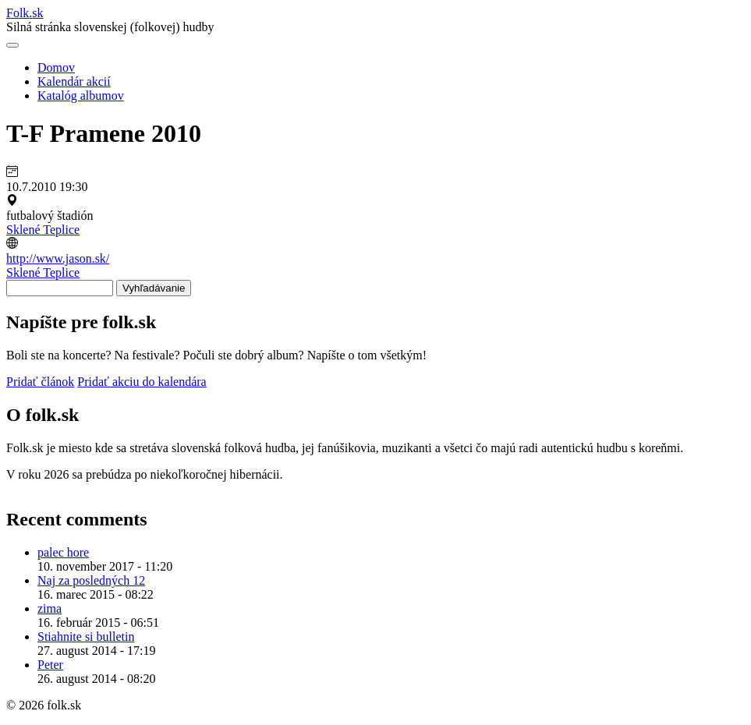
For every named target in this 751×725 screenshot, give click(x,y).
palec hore (63, 552)
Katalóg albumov (80, 95)
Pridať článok (40, 381)
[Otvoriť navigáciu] (12, 45)
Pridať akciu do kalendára (141, 381)
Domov (56, 67)
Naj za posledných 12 (91, 580)
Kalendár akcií (74, 81)
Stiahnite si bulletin (85, 636)
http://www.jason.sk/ (57, 258)
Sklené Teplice (43, 229)
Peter (50, 664)
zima (49, 608)
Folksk (25, 12)
